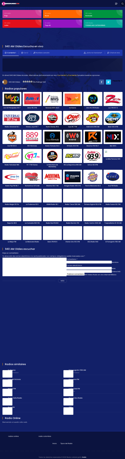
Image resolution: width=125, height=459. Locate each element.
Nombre (115, 260)
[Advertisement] (62, 35)
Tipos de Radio (66, 441)
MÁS (62, 278)
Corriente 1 (10, 51)
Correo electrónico (74, 263)
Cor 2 (24, 51)
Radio (84, 455)
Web (114, 266)
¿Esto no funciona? (93, 51)
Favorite (118, 79)
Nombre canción (41, 51)
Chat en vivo (113, 51)
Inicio (55, 441)
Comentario (72, 257)
